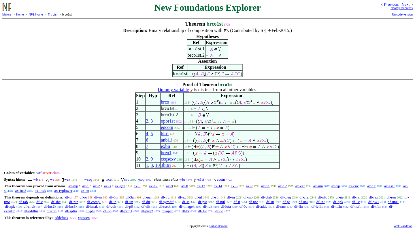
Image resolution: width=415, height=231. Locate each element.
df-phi (90, 211)
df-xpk (10, 206)
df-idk (207, 206)
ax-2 (96, 186)
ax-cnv (353, 186)
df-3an (130, 197)
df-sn (270, 202)
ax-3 (107, 186)
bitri (165, 133)
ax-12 (282, 186)
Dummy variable (173, 89)
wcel (109, 179)
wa (52, 179)
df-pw (253, 202)
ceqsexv (168, 158)
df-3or (114, 197)
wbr (182, 179)
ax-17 (153, 186)
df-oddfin (31, 211)
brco (165, 102)
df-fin (298, 206)
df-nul (220, 202)
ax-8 (184, 186)
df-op (107, 211)
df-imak (92, 206)
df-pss (202, 202)
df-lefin (316, 206)
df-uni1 (393, 202)
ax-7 (249, 186)
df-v (39, 202)
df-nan (147, 197)
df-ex (182, 197)
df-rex (373, 197)
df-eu (231, 197)
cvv (126, 179)
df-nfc (322, 197)
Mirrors (6, 14)
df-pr (286, 202)
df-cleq (285, 197)
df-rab (23, 202)
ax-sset (389, 186)
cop (142, 179)
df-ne (340, 197)
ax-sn (85, 190)
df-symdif (166, 202)
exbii (165, 146)
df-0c (243, 206)
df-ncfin (356, 206)
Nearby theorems (402, 8)
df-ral (356, 197)
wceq (88, 179)
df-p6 (129, 206)
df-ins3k (71, 206)
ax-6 (234, 186)
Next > (407, 4)
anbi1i (166, 140)
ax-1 (85, 186)
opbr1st (168, 121)
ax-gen (120, 186)
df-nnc (281, 206)
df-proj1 (126, 211)
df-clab (266, 197)
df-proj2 (147, 211)
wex (67, 179)
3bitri (166, 165)
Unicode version (402, 14)
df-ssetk (165, 206)
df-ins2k (50, 206)
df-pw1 (373, 202)
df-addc (261, 206)
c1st (201, 179)
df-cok (111, 206)
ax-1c (371, 186)
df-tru (165, 197)
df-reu (391, 197)
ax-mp (73, 186)
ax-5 (137, 186)
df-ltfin (336, 206)
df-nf (198, 197)
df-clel (304, 197)
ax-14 (218, 186)
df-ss (185, 202)
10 (157, 165)
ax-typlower (63, 190)
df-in (112, 202)
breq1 (166, 152)
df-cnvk (29, 206)
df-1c (356, 202)
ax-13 (201, 186)
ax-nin (318, 186)
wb (35, 179)
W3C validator (403, 226)
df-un (129, 202)
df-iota (226, 206)
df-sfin (52, 211)
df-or (83, 197)
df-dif (146, 202)
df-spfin (71, 211)
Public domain (219, 226)
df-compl (94, 202)
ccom (221, 179)
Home (20, 14)
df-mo (248, 197)
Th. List (52, 14)
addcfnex (61, 217)
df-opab (167, 211)
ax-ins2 (20, 190)
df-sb (214, 197)
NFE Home (36, 14)
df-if (236, 202)
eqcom (167, 127)
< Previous (390, 4)
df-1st (202, 211)
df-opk (338, 202)
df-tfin (375, 206)
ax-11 (265, 186)
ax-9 (169, 186)
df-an (98, 197)
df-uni (303, 202)
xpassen (84, 217)
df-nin (73, 202)
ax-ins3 (40, 190)
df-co (219, 211)
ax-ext (300, 186)
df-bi (68, 197)
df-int (320, 202)
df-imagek (187, 206)
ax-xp (335, 186)
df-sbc (56, 202)
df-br (185, 211)
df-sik (146, 206)
